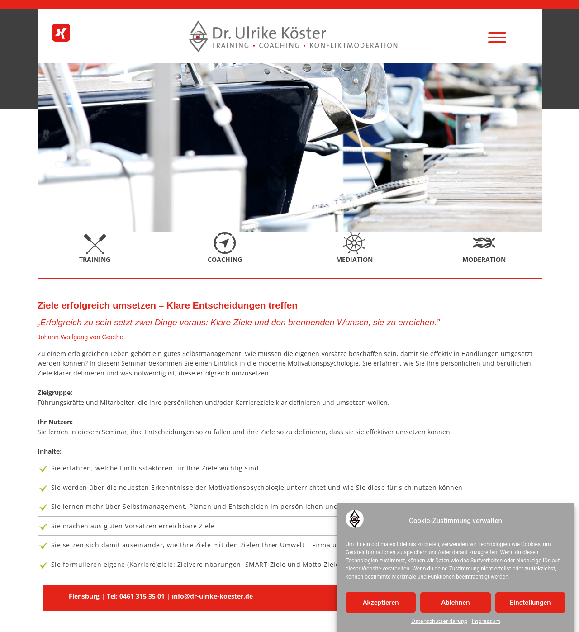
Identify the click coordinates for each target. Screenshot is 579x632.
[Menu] (496, 37)
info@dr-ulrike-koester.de (212, 596)
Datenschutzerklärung (439, 623)
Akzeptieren (381, 604)
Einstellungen (530, 604)
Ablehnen (455, 604)
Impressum (486, 623)
